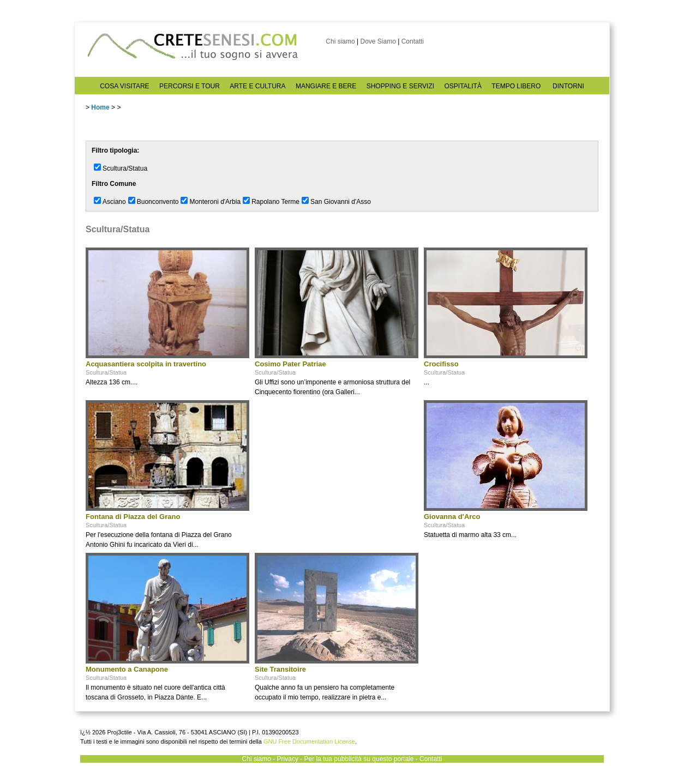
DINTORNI (568, 86)
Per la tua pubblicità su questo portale (359, 759)
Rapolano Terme (275, 202)
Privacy (287, 759)
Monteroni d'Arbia (215, 202)
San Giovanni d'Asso (340, 202)
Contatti (412, 41)
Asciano (114, 202)
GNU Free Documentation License (309, 741)
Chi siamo (340, 41)
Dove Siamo (377, 41)
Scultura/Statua (125, 168)
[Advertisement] (336, 468)
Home (100, 107)
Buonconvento (158, 202)
